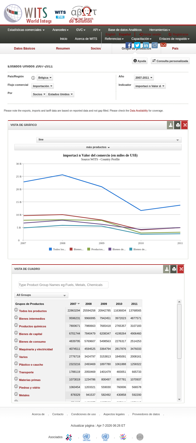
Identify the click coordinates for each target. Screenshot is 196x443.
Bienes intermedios (32, 318)
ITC (70, 437)
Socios (96, 48)
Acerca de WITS (86, 39)
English (111, 34)
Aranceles (60, 30)
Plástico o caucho (31, 364)
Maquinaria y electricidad (36, 349)
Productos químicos (32, 326)
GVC (80, 30)
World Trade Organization (123, 437)
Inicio (63, 39)
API (97, 30)
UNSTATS (105, 437)
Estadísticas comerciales (26, 30)
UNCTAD (87, 437)
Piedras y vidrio (29, 387)
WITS (51, 13)
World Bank (141, 437)
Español (125, 34)
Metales (24, 395)
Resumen (63, 48)
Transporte (26, 372)
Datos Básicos (24, 48)
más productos (98, 147)
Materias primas (30, 379)
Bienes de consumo (32, 341)
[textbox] (63, 284)
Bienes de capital (30, 334)
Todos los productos (33, 311)
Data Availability (139, 110)
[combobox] (41, 295)
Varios (23, 356)
